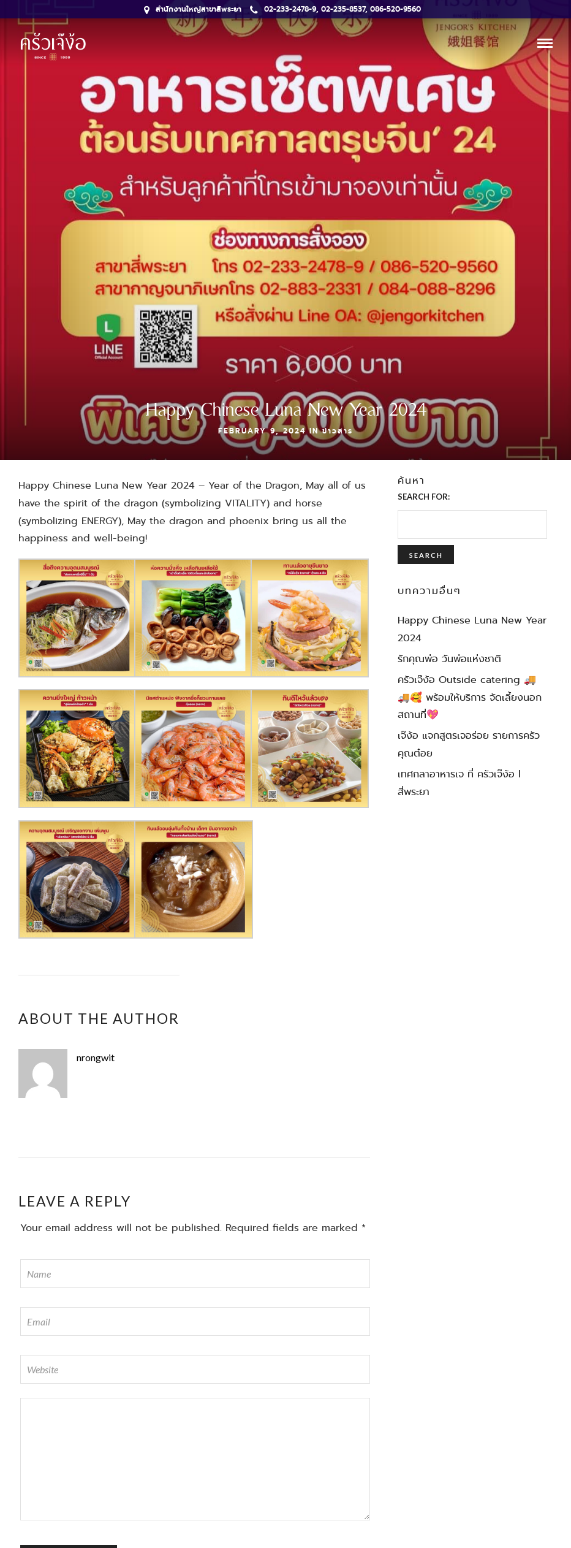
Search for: (424, 496)
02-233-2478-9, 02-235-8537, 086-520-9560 (335, 9)
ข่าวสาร (337, 431)
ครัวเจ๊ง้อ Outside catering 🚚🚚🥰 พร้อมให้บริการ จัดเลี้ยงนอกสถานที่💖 (470, 697)
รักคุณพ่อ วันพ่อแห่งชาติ (449, 659)
